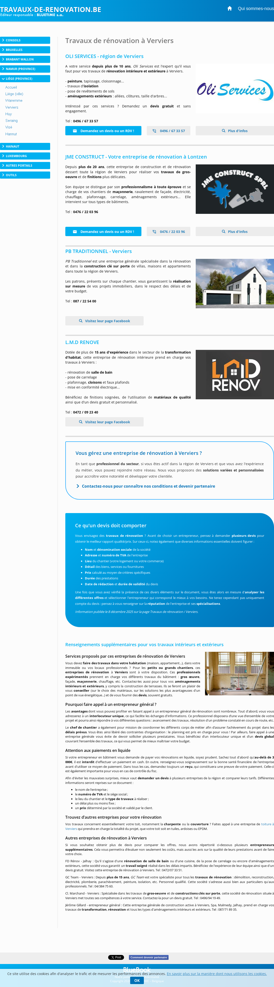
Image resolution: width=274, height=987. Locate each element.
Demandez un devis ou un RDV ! (103, 130)
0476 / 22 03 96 (168, 231)
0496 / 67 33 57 (168, 130)
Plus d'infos (237, 130)
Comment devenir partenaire (148, 957)
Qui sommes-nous (256, 8)
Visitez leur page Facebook (107, 321)
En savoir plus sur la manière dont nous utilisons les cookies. (217, 973)
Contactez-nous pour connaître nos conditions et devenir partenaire (148, 486)
